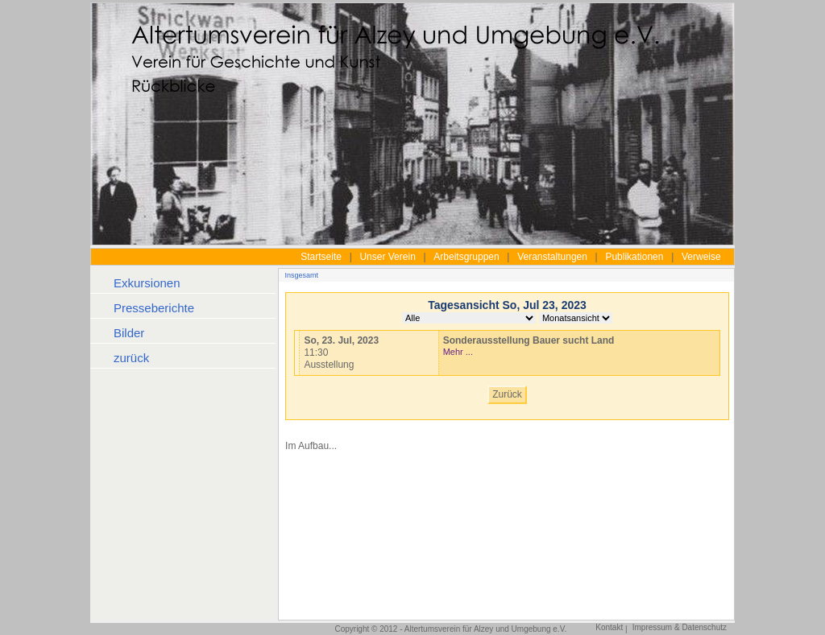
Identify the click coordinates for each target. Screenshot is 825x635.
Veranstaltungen (552, 256)
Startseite (321, 256)
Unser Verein (387, 256)
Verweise (701, 256)
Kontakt (609, 627)
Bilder (129, 333)
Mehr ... (458, 352)
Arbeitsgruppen (466, 256)
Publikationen (634, 256)
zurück (131, 358)
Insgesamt (302, 275)
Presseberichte (154, 308)
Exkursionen (147, 283)
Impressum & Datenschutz (679, 627)
